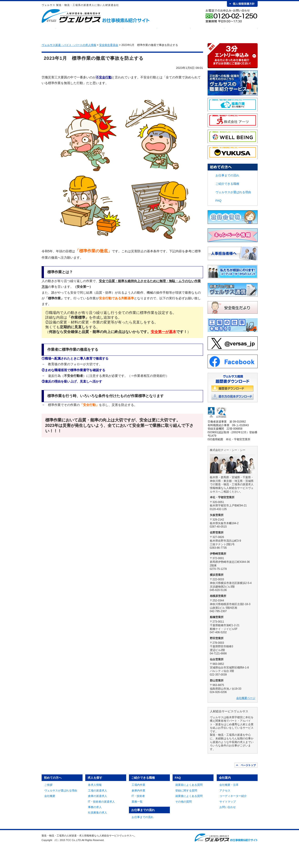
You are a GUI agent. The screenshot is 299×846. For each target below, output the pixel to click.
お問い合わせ (227, 807)
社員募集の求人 (97, 812)
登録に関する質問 (186, 790)
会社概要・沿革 (229, 784)
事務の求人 (95, 807)
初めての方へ (73, 32)
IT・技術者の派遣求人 (101, 801)
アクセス (224, 790)
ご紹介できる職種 (140, 32)
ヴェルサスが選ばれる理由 (233, 192)
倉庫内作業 (138, 790)
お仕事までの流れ (174, 32)
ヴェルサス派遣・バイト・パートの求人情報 (69, 45)
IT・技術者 (138, 796)
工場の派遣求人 (97, 790)
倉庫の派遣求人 (97, 796)
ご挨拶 (48, 784)
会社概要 (49, 796)
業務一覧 (137, 801)
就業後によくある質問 (189, 796)
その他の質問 (183, 801)
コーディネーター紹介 (233, 796)
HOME (49, 32)
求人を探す (106, 32)
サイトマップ (227, 801)
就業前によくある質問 (189, 784)
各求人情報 (95, 784)
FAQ (207, 32)
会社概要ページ (245, 698)
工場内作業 (138, 784)
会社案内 (241, 32)
